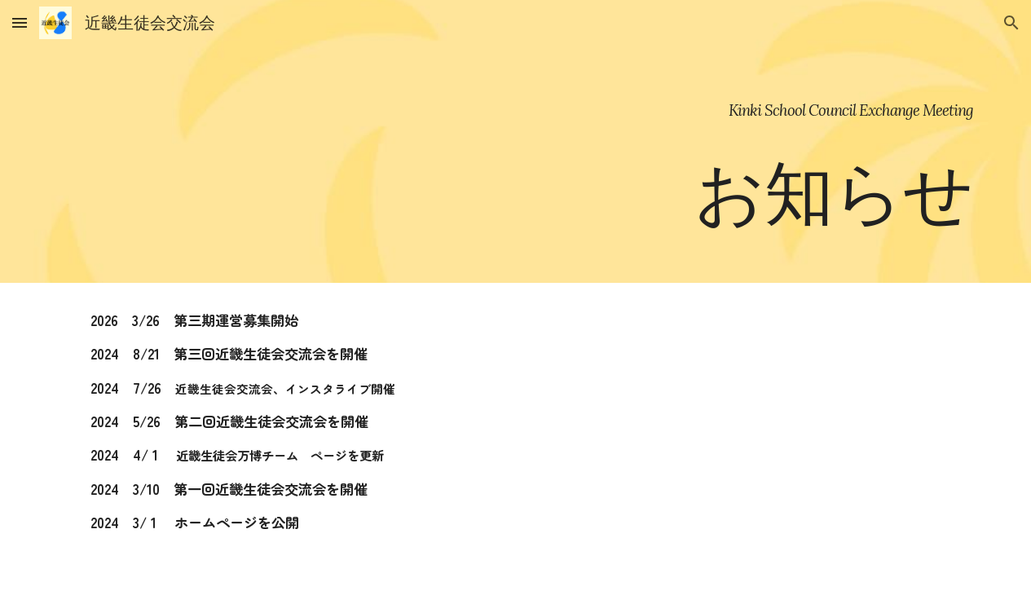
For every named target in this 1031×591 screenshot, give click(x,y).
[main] (515, 141)
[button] (19, 22)
